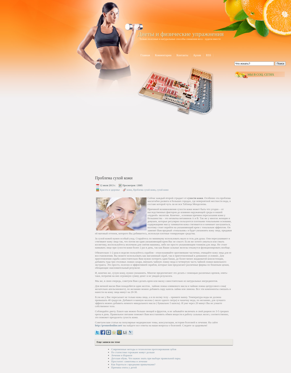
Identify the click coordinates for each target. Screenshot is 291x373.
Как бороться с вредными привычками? (133, 364)
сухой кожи (163, 189)
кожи (129, 189)
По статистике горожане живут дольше (133, 352)
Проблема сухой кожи (144, 189)
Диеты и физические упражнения (180, 34)
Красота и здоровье (110, 189)
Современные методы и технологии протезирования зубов (143, 349)
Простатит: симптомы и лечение (129, 361)
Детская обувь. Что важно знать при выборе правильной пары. (146, 358)
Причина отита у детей (124, 367)
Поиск (280, 63)
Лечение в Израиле (121, 355)
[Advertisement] (129, 146)
